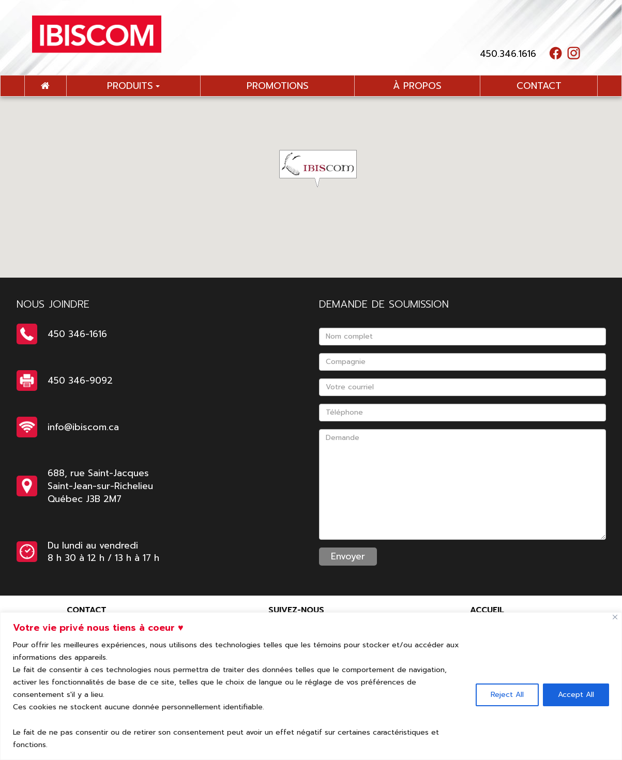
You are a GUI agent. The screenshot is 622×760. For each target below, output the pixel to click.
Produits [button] (133, 86)
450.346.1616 (508, 53)
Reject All (507, 694)
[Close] (615, 617)
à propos (417, 86)
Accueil (487, 610)
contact (539, 86)
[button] (324, 168)
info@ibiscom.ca (83, 427)
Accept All (576, 694)
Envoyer (348, 556)
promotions (278, 86)
